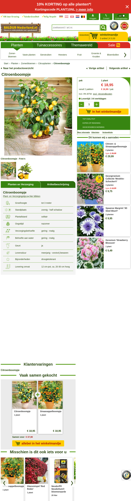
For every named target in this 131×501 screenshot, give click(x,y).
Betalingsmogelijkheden (79, 445)
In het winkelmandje (103, 111)
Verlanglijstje (83, 35)
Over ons (104, 436)
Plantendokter (74, 450)
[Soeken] (103, 28)
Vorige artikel (96, 68)
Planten (17, 45)
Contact (106, 18)
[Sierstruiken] (45, 55)
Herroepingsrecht (84, 491)
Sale (114, 45)
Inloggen (92, 18)
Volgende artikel (118, 68)
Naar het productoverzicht (18, 68)
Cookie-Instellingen (51, 491)
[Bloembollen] (113, 55)
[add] (96, 104)
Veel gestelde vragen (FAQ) (81, 440)
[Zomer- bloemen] (12, 55)
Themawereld (81, 45)
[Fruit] (79, 55)
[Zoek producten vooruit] (72, 396)
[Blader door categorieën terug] (125, 55)
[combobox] (76, 28)
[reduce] (81, 104)
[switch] (121, 16)
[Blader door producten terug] (4, 396)
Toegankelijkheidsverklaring (113, 445)
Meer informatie (83, 132)
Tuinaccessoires (49, 45)
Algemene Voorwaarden (15, 491)
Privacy (34, 491)
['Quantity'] (89, 104)
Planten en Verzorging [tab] (20, 184)
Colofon (68, 491)
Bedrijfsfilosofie (107, 440)
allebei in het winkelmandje (38, 356)
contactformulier (23, 437)
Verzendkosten (43, 440)
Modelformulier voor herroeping (112, 491)
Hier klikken (21, 196)
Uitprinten (95, 132)
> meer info (84, 9)
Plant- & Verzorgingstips (79, 436)
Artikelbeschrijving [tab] (58, 184)
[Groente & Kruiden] (96, 55)
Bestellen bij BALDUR (46, 436)
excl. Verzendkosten (102, 94)
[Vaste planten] (29, 55)
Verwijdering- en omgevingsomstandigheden (49, 447)
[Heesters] (62, 55)
